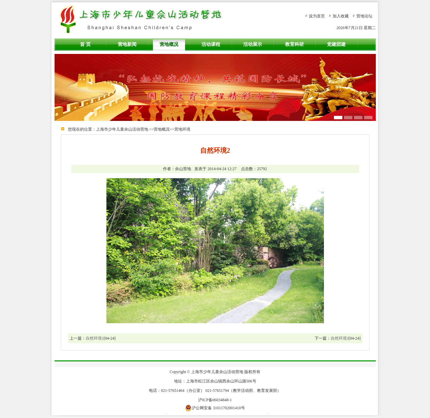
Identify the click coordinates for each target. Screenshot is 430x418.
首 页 (85, 44)
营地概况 (169, 44)
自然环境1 (95, 338)
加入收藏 (341, 16)
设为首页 (317, 16)
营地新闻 (127, 44)
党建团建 (336, 44)
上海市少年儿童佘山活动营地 (122, 129)
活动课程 (210, 44)
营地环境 (182, 129)
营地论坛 (364, 16)
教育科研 (294, 44)
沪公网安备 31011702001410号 (215, 408)
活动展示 (252, 44)
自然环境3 (340, 338)
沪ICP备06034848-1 (215, 400)
